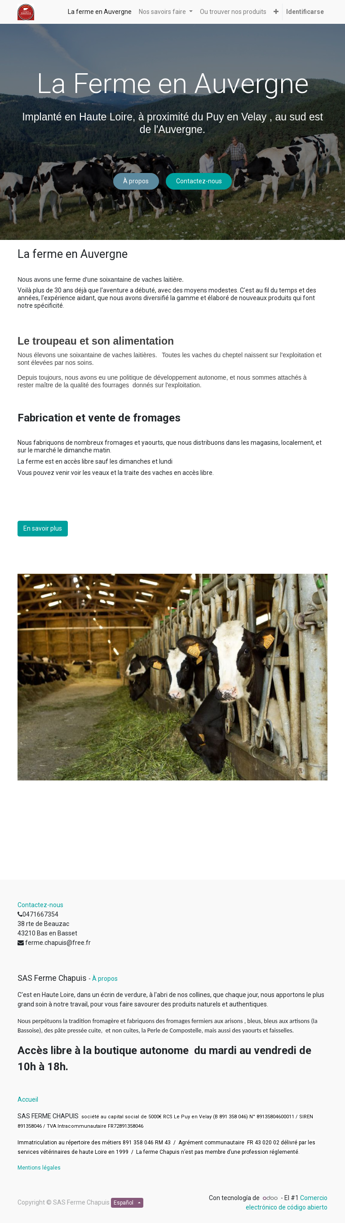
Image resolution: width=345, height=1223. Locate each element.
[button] (276, 12)
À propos (136, 181)
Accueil (28, 1099)
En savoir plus (42, 528)
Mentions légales (39, 1168)
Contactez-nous (199, 181)
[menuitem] (99, 12)
